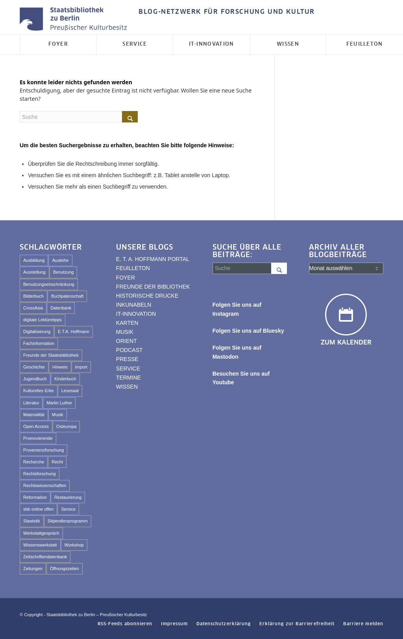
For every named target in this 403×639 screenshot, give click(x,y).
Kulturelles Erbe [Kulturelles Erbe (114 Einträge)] (38, 390)
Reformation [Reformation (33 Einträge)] (35, 497)
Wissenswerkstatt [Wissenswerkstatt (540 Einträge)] (40, 545)
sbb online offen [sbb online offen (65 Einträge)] (38, 509)
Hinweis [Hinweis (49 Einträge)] (60, 367)
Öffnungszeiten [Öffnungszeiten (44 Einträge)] (64, 568)
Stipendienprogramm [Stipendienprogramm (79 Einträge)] (68, 521)
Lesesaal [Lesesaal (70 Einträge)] (70, 390)
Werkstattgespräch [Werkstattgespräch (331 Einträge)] (41, 533)
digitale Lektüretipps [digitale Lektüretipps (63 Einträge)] (42, 319)
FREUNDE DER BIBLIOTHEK (153, 286)
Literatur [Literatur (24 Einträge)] (31, 402)
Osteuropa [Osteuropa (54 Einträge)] (66, 426)
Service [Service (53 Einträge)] (68, 509)
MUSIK (124, 332)
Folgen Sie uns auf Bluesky (248, 331)
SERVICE (128, 368)
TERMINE (128, 377)
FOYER (125, 277)
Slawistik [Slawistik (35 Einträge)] (31, 521)
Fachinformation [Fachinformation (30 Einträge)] (38, 343)
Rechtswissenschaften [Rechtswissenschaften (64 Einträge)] (44, 485)
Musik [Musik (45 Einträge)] (57, 414)
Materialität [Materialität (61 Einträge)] (33, 414)
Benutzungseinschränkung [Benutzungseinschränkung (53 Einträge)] (48, 284)
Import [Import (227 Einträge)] (81, 367)
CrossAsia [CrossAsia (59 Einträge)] (33, 308)
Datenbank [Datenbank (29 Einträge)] (60, 308)
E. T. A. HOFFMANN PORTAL (152, 259)
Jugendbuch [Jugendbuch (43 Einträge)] (35, 378)
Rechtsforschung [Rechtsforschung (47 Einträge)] (39, 473)
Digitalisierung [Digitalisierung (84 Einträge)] (36, 331)
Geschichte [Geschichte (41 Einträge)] (34, 367)
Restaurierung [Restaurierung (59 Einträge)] (67, 497)
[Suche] (79, 116)
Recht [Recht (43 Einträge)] (57, 461)
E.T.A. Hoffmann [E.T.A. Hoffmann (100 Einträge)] (73, 331)
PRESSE (127, 359)
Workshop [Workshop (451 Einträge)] (74, 545)
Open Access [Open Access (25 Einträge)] (36, 426)
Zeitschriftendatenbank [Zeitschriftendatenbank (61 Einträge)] (45, 556)
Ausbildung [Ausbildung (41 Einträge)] (33, 260)
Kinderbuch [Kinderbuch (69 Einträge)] (65, 378)
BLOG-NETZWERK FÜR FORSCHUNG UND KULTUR (227, 12)
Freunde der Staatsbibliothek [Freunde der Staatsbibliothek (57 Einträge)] (51, 355)
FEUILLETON (133, 268)
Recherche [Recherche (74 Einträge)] (33, 461)
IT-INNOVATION (136, 314)
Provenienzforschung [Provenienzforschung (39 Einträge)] (43, 450)
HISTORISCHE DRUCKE (147, 296)
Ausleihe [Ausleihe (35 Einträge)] (60, 260)
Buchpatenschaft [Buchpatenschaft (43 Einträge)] (67, 296)
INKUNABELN (133, 305)
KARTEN (127, 323)
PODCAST (129, 350)
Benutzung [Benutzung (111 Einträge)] (63, 272)
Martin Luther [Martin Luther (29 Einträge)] (59, 402)
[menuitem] (225, 12)
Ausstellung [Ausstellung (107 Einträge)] (34, 272)
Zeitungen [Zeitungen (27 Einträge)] (33, 568)
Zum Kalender (346, 342)
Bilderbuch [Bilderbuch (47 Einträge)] (33, 296)
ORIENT (126, 341)
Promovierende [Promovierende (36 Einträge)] (38, 438)
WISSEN (127, 386)
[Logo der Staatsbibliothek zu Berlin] (75, 19)
